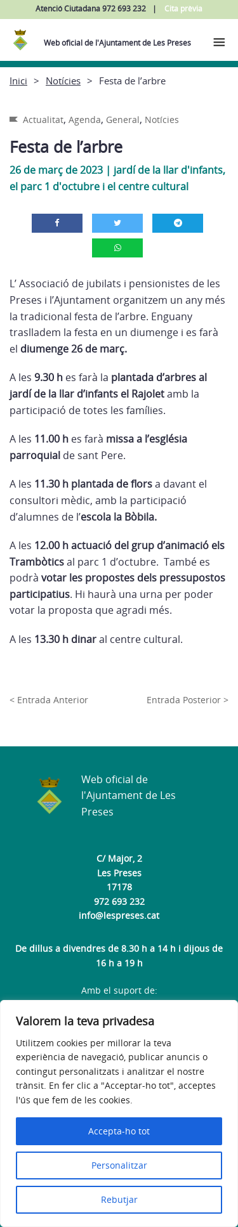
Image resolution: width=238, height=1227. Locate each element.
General (123, 120)
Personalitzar (119, 1165)
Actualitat (43, 120)
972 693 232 (119, 901)
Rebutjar (119, 1199)
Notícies (63, 80)
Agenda (85, 120)
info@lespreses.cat (119, 915)
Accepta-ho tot (119, 1131)
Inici (18, 80)
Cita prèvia (183, 8)
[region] (119, 1113)
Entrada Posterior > (187, 700)
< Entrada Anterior (49, 700)
